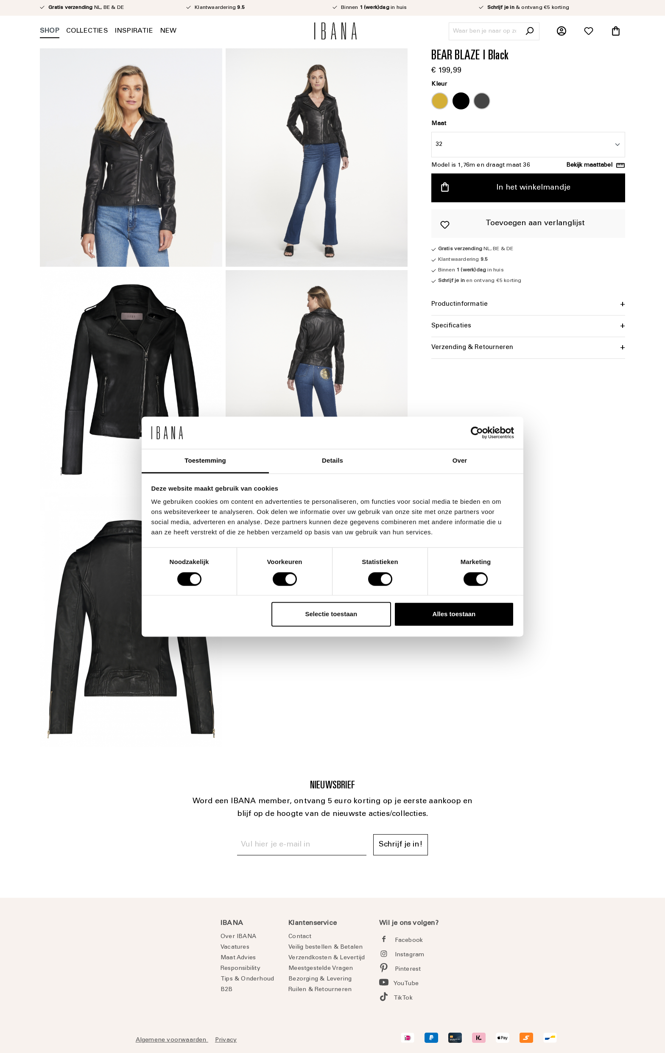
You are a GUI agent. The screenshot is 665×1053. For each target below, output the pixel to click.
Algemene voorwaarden (172, 1040)
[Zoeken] (529, 31)
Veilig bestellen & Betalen (325, 947)
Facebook (409, 941)
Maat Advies (238, 958)
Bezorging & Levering (320, 979)
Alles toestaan (454, 614)
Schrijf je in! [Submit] (400, 845)
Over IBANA (238, 937)
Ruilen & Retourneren (320, 990)
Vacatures (235, 947)
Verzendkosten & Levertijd (326, 958)
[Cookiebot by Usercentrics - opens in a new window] (477, 432)
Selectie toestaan (331, 614)
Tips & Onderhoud (247, 979)
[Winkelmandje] (616, 31)
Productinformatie (459, 304)
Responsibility (240, 969)
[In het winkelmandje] (528, 187)
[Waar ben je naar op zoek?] (484, 31)
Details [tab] (332, 460)
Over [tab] (460, 460)
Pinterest (408, 969)
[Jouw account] (561, 31)
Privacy (226, 1040)
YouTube (406, 984)
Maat (438, 124)
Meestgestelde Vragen (320, 969)
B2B (227, 990)
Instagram (410, 955)
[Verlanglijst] (588, 31)
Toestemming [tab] (205, 460)
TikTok (403, 998)
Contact (299, 937)
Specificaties (451, 326)
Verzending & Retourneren (472, 347)
